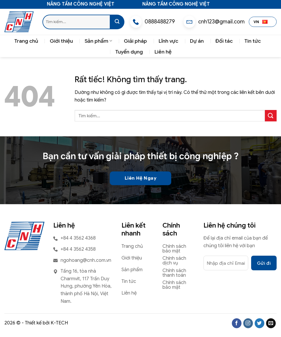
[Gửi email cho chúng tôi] (271, 323)
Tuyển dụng (129, 52)
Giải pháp (135, 41)
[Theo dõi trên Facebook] (236, 323)
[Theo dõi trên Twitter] (259, 323)
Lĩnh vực (168, 41)
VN (260, 22)
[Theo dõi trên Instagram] (248, 323)
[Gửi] (117, 22)
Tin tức (252, 41)
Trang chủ (26, 41)
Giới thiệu (61, 41)
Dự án (197, 41)
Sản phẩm (98, 41)
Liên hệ (163, 52)
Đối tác (224, 41)
